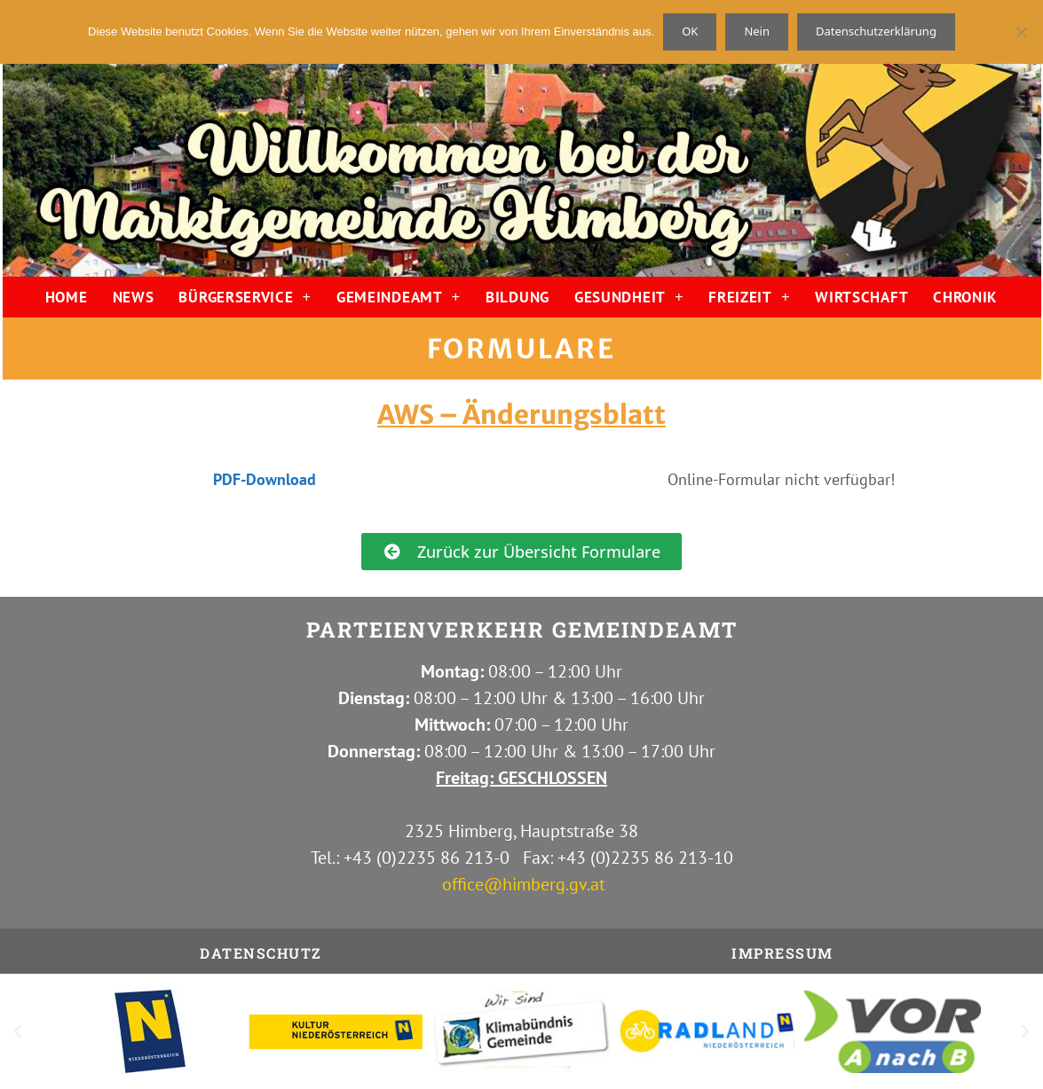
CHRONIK (965, 297)
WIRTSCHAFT (861, 297)
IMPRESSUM (782, 953)
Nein (757, 31)
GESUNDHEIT (628, 296)
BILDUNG (517, 297)
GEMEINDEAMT (398, 296)
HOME (66, 297)
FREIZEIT (749, 296)
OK (690, 31)
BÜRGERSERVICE (245, 296)
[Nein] (1021, 32)
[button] (18, 1031)
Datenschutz (261, 953)
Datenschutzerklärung (876, 31)
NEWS (133, 297)
